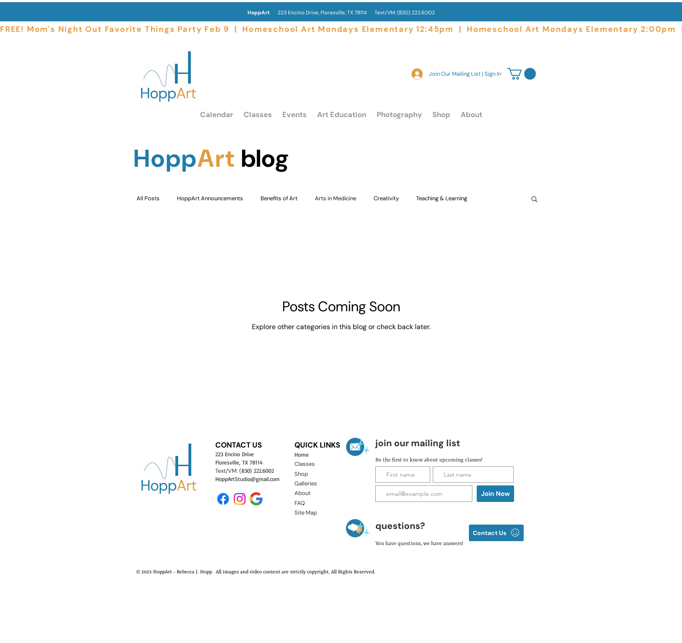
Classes (304, 464)
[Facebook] (223, 499)
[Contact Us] (496, 533)
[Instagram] (239, 499)
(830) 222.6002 (416, 12)
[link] (521, 74)
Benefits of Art (279, 198)
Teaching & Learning (441, 198)
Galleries (305, 483)
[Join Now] (495, 493)
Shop (301, 474)
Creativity (386, 198)
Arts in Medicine (335, 198)
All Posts (148, 198)
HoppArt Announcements (210, 198)
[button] (257, 114)
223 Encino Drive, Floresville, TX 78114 (310, 12)
